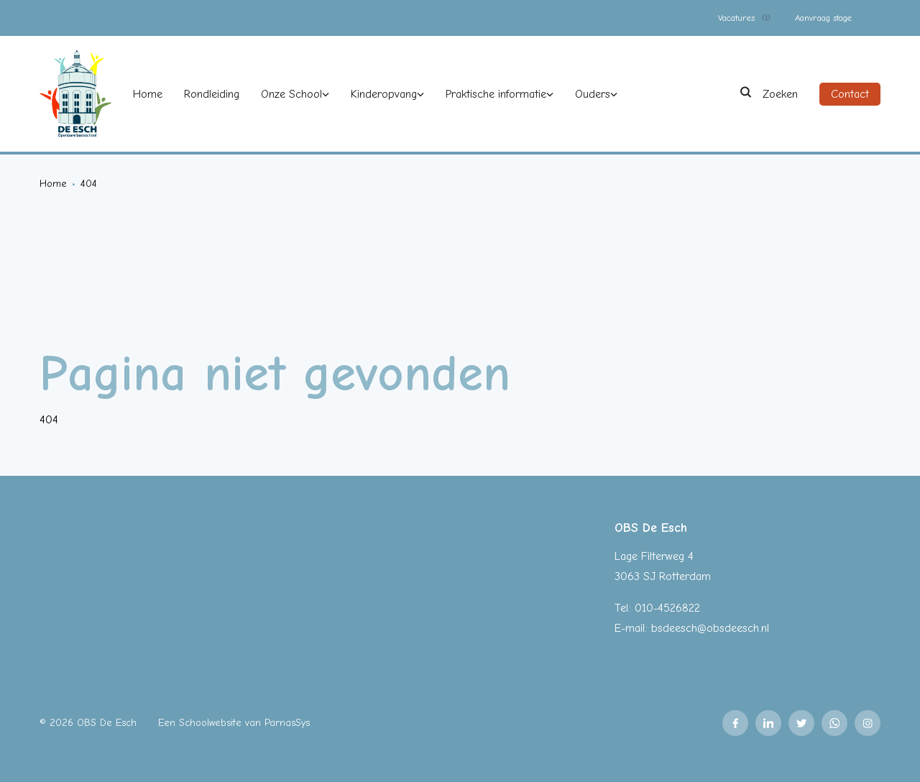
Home (53, 184)
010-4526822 (667, 608)
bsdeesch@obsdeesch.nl (710, 628)
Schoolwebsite (210, 723)
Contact (850, 94)
